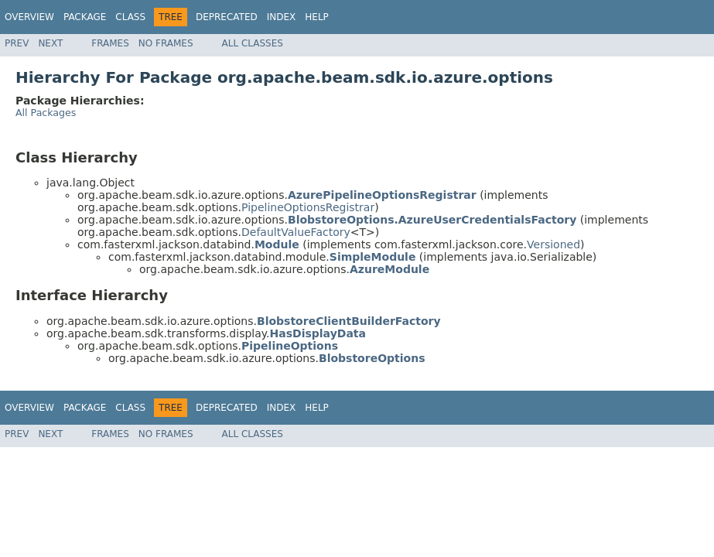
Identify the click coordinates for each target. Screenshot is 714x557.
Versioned (553, 244)
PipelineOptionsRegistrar (307, 207)
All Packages (45, 112)
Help (317, 17)
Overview (29, 17)
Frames (110, 43)
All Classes (252, 43)
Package (84, 17)
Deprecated (227, 17)
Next (50, 43)
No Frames (165, 43)
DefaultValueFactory (295, 232)
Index (281, 17)
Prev (17, 43)
